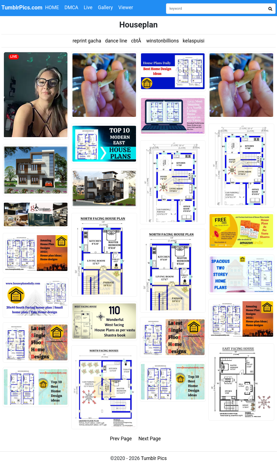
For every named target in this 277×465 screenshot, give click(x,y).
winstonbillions (162, 41)
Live (88, 7)
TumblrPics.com (21, 7)
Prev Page (121, 438)
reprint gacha (86, 41)
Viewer (125, 7)
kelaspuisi (193, 41)
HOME (52, 7)
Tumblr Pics (154, 458)
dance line (116, 41)
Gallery (105, 7)
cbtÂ (136, 41)
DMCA (71, 7)
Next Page (149, 438)
